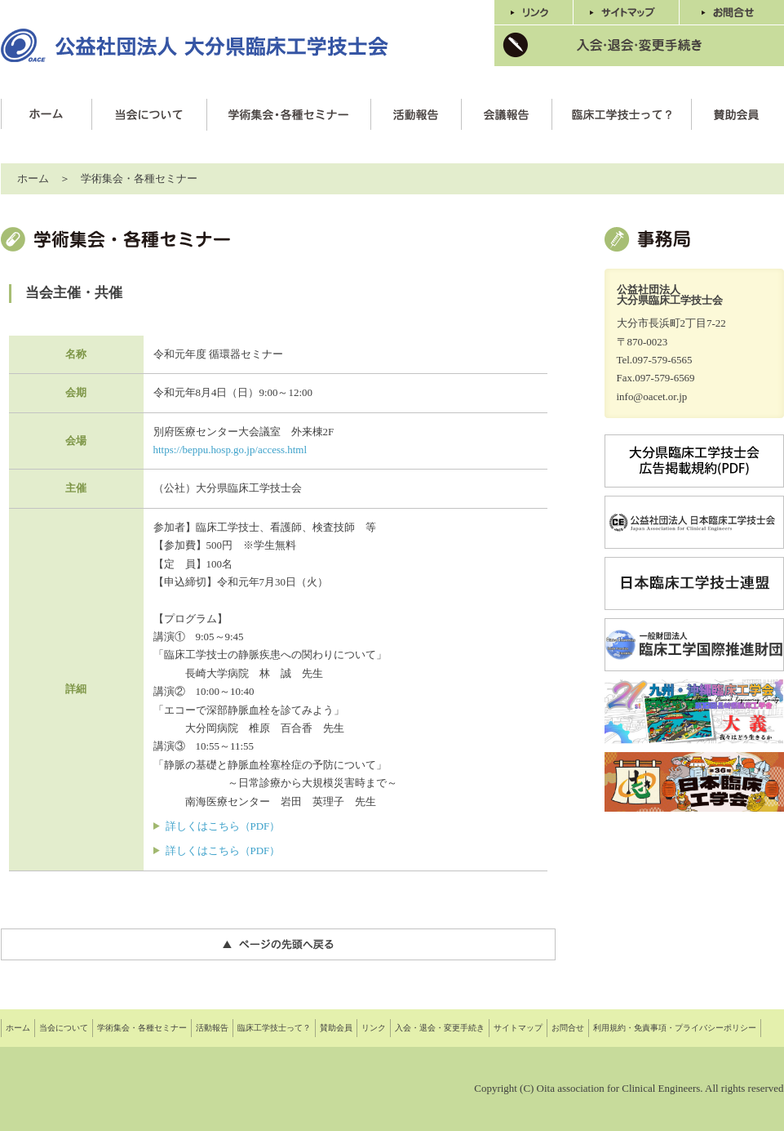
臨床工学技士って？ (274, 1027)
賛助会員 (336, 1027)
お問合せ (567, 1027)
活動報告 (212, 1027)
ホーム (33, 178)
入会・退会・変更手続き (440, 1027)
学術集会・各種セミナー (142, 1027)
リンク (373, 1027)
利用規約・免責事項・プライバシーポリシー (674, 1027)
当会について (63, 1027)
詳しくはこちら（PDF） (223, 826)
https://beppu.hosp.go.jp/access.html (230, 449)
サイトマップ (518, 1027)
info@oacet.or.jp (652, 396)
